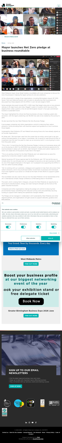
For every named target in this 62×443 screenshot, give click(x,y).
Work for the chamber (16, 432)
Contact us (5, 432)
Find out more (31, 264)
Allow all (50, 238)
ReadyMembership (38, 439)
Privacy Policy (50, 432)
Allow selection (30, 238)
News (3, 43)
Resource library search (11, 36)
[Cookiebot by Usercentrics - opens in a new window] (53, 203)
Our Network (37, 432)
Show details (53, 233)
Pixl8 (38, 437)
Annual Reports (27, 432)
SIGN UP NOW (15, 386)
